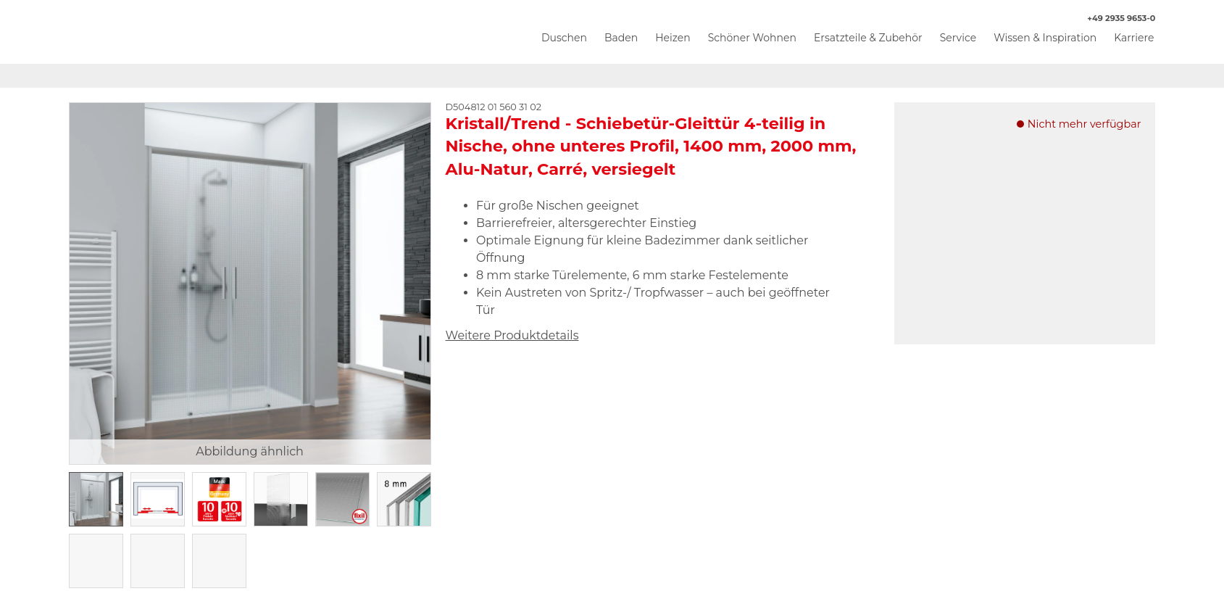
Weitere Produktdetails (512, 335)
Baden (621, 37)
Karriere (1134, 37)
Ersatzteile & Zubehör (868, 37)
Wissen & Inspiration (1045, 37)
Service (958, 37)
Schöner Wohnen (752, 37)
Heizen (673, 37)
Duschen (564, 37)
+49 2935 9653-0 (1114, 18)
